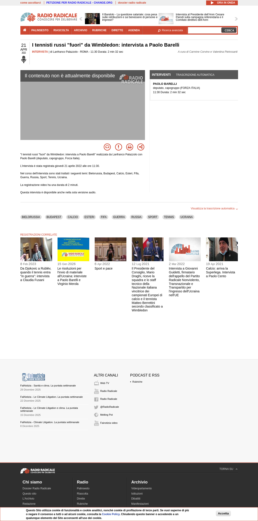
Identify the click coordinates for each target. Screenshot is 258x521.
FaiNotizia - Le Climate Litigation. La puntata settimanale (51, 396)
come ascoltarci (30, 2)
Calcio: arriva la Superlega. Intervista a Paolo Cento (220, 272)
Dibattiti (135, 498)
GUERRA (119, 217)
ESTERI (89, 217)
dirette (117, 30)
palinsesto (40, 30)
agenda (134, 30)
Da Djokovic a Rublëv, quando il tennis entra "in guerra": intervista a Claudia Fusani (35, 274)
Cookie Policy (111, 514)
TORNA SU (226, 469)
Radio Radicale (108, 391)
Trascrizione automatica (195, 74)
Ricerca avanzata (172, 30)
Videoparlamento (141, 488)
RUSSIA (136, 217)
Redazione (29, 503)
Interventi (161, 74)
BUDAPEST (54, 217)
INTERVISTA (40, 51)
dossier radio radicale (132, 2)
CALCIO (73, 217)
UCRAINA (187, 217)
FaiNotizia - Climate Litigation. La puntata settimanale (49, 422)
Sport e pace (104, 268)
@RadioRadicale (109, 406)
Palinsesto (83, 488)
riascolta (61, 30)
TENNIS (169, 217)
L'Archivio (28, 498)
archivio (80, 30)
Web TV (104, 383)
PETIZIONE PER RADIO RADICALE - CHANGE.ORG (79, 2)
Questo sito (29, 493)
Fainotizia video (109, 423)
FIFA (103, 217)
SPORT (152, 217)
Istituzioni (137, 493)
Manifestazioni (140, 503)
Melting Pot (106, 414)
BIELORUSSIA (31, 217)
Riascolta (82, 493)
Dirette (81, 498)
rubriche (99, 30)
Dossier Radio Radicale (37, 488)
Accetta (223, 513)
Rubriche (137, 381)
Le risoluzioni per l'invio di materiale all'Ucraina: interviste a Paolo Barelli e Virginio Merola (72, 276)
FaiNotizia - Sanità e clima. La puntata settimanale (48, 385)
